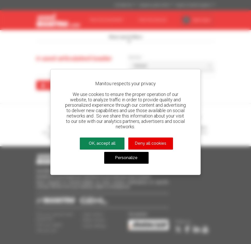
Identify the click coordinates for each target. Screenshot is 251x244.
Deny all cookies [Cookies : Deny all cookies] (150, 143)
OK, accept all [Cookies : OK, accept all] (102, 143)
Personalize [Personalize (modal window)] (126, 157)
